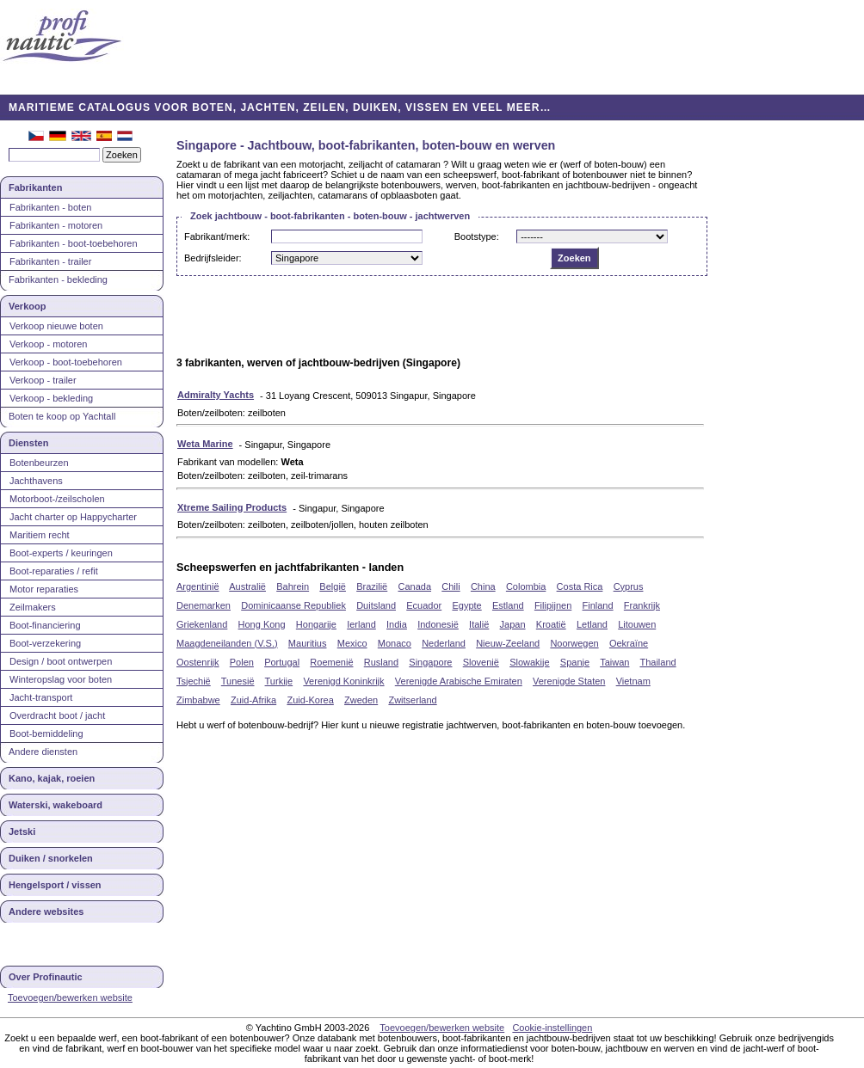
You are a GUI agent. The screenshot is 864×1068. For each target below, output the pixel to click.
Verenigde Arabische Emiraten (458, 681)
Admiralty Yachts (215, 395)
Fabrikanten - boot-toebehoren (73, 243)
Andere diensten (43, 751)
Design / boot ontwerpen (60, 661)
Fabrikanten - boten (50, 207)
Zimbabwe (198, 700)
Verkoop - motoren (48, 344)
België (332, 586)
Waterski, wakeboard (55, 805)
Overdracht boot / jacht (57, 715)
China (483, 586)
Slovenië (481, 662)
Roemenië (331, 662)
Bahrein (292, 586)
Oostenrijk (197, 662)
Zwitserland (412, 700)
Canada (414, 586)
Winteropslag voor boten (60, 679)
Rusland (381, 662)
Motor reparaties (43, 589)
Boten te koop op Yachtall (62, 416)
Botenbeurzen (39, 462)
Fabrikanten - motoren (55, 225)
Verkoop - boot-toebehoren (65, 362)
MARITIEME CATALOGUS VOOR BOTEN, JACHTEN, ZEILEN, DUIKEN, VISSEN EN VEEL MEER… (280, 107)
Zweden (361, 700)
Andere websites (46, 911)
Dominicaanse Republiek (293, 605)
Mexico (352, 643)
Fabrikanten (35, 187)
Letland (592, 624)
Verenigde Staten (569, 681)
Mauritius (307, 643)
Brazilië (371, 586)
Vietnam (633, 681)
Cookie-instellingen (552, 1027)
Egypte (466, 605)
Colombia (526, 586)
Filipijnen (552, 605)
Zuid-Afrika (253, 700)
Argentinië (197, 586)
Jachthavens (36, 481)
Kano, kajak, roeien (52, 778)
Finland (598, 605)
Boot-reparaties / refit (53, 571)
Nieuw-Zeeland (508, 643)
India (396, 624)
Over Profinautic (46, 977)
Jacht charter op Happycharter (73, 517)
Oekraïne (628, 643)
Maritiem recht (39, 535)
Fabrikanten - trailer (50, 261)
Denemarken (203, 605)
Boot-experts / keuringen (61, 553)
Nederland (444, 643)
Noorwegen (574, 643)
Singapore (430, 662)
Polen (242, 662)
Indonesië (438, 624)
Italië (479, 624)
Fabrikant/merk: (217, 236)
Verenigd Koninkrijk (343, 681)
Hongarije (316, 624)
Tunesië (238, 681)
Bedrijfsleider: (213, 258)
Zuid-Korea (310, 700)
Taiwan (614, 662)
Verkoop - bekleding (51, 398)
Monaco (394, 643)
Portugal (281, 662)
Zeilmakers (32, 607)
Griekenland (201, 624)
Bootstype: (476, 236)
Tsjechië (193, 681)
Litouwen (637, 624)
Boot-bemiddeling (46, 733)
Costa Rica (580, 586)
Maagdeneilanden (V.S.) (227, 643)
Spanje (574, 662)
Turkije (279, 681)
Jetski (22, 831)
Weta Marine (205, 444)
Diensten (28, 443)
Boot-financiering (45, 625)
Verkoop (27, 306)
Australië (247, 586)
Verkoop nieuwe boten (56, 326)
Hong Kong (262, 624)
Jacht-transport (40, 697)
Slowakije (529, 662)
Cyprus (629, 586)
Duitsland (376, 605)
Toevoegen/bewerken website (70, 997)
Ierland (361, 624)
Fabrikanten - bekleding (58, 279)
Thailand (657, 662)
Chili (450, 586)
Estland (508, 605)
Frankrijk (642, 605)
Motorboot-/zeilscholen (57, 499)
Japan (513, 624)
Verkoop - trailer (43, 380)
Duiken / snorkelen (51, 858)
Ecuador (423, 605)
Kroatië (551, 624)
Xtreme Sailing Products (232, 507)
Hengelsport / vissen (55, 885)
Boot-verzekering (45, 643)
